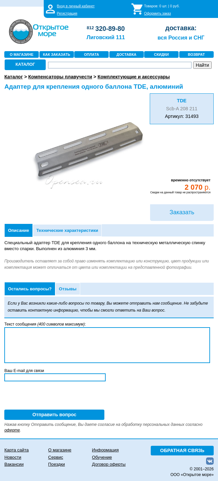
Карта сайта (16, 449)
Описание (18, 230)
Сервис (55, 457)
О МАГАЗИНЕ (21, 54)
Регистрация (67, 13)
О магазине (59, 449)
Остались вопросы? (30, 288)
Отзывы (68, 288)
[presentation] (54, 397)
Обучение (102, 457)
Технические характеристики (67, 230)
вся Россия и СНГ (180, 38)
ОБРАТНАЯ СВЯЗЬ (182, 450)
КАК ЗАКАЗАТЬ (56, 54)
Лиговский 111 (105, 37)
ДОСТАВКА (126, 54)
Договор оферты (109, 464)
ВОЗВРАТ (196, 54)
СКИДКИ (161, 54)
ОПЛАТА (91, 54)
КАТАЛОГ (25, 64)
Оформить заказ (157, 13)
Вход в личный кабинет (76, 6)
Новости (12, 457)
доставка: (180, 28)
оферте (12, 430)
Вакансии (14, 464)
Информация (105, 449)
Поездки (56, 464)
